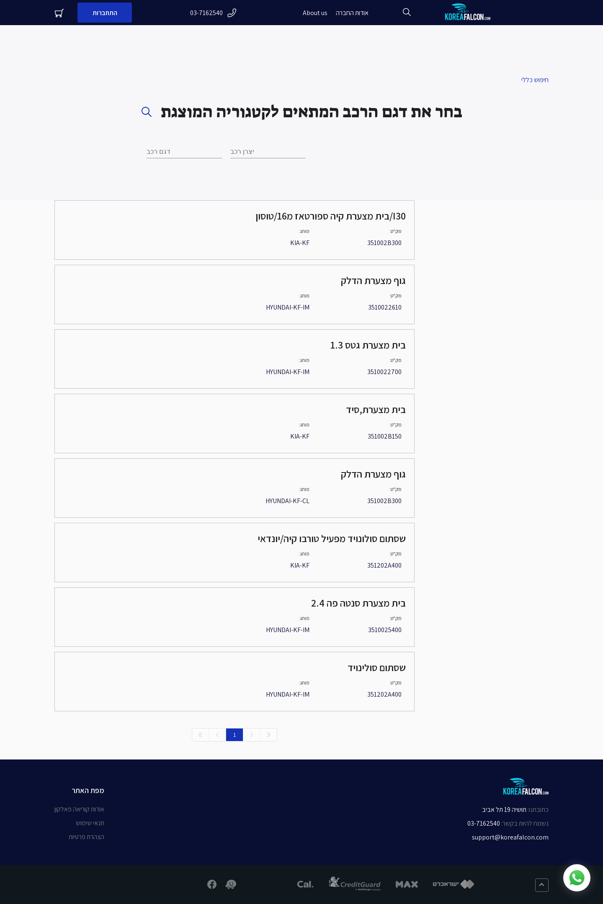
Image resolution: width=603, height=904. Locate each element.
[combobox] (184, 151)
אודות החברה (352, 12)
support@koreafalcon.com (510, 837)
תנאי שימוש (90, 823)
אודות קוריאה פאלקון (79, 809)
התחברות (105, 12)
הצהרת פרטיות (86, 836)
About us (315, 12)
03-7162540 (213, 13)
